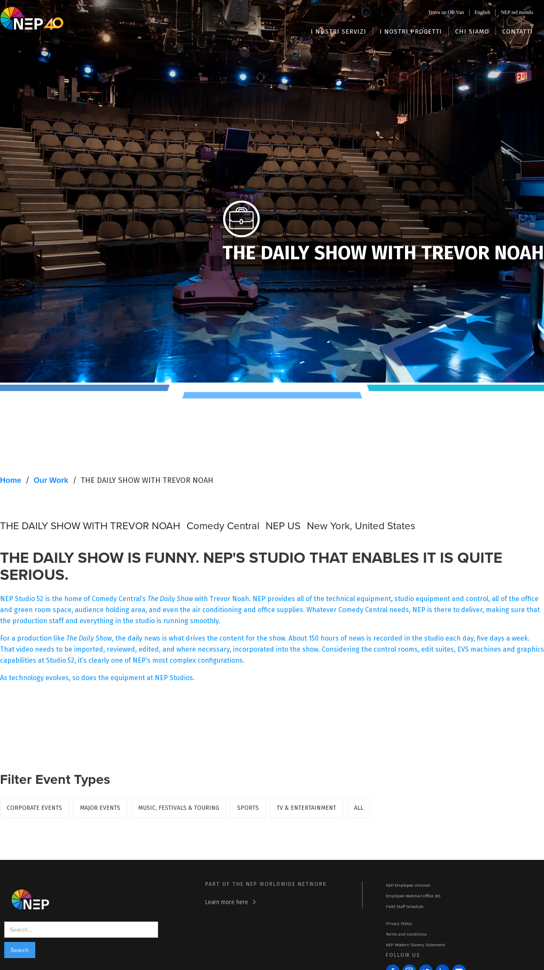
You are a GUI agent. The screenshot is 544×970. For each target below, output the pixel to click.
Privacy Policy (399, 923)
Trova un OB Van (446, 12)
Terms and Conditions (406, 934)
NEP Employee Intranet (408, 885)
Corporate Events (34, 810)
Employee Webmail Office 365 (413, 896)
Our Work (51, 480)
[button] (338, 31)
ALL (358, 810)
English (482, 12)
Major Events (100, 810)
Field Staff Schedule (404, 906)
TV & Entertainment (306, 810)
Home (10, 480)
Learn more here (226, 902)
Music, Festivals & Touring (178, 810)
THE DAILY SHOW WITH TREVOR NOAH (147, 480)
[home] (32, 18)
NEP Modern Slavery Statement (415, 944)
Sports (248, 810)
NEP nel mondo (517, 12)
